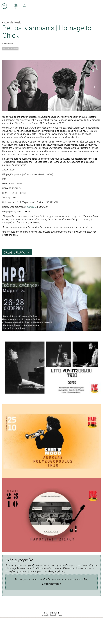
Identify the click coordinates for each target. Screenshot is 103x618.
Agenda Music (11, 22)
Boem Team (7, 43)
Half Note (14, 49)
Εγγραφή (56, 583)
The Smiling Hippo (55, 615)
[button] (9, 85)
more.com (31, 206)
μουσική (6, 49)
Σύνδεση (46, 583)
